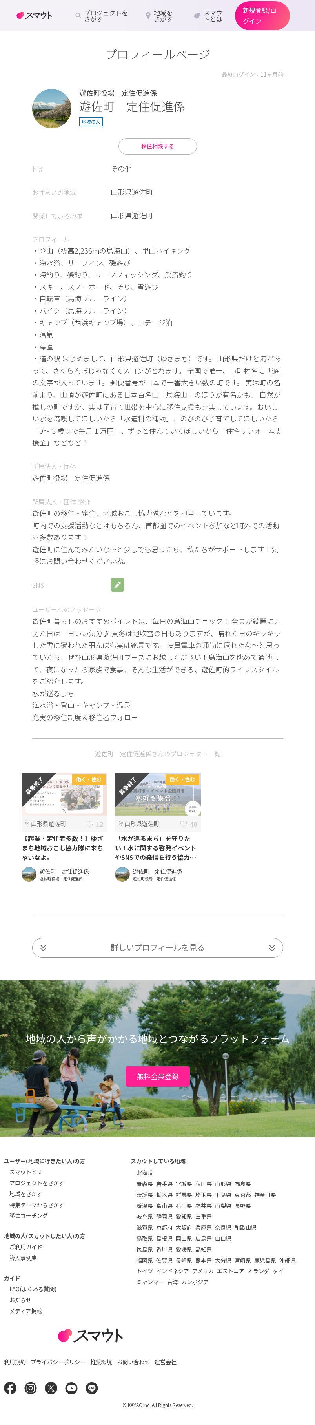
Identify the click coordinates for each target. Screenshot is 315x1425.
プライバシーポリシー (58, 1362)
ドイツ (145, 1271)
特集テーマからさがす (36, 1205)
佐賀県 (164, 1260)
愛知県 (184, 1216)
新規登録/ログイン (260, 15)
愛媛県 (184, 1249)
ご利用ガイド (25, 1247)
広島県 (203, 1238)
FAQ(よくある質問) (32, 1289)
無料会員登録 (158, 1076)
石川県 (184, 1206)
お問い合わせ (133, 1362)
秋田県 (203, 1184)
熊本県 (203, 1260)
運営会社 (166, 1362)
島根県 (164, 1238)
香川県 (164, 1249)
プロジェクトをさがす (36, 1183)
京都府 (164, 1227)
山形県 (223, 1184)
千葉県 (223, 1195)
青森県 (145, 1184)
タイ (278, 1271)
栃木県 (164, 1195)
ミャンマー (150, 1282)
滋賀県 (145, 1227)
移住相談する (157, 146)
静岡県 (164, 1216)
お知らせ (20, 1300)
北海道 (145, 1173)
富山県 (164, 1206)
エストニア (230, 1271)
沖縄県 (287, 1260)
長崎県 (184, 1260)
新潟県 (145, 1206)
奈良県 (223, 1227)
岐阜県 (145, 1216)
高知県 (203, 1249)
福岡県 (145, 1260)
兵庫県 (203, 1227)
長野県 (243, 1206)
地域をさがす (25, 1194)
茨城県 (145, 1195)
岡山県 (184, 1238)
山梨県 (223, 1206)
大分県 (223, 1260)
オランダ (258, 1271)
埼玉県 (203, 1195)
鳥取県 (145, 1238)
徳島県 (145, 1249)
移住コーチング (28, 1215)
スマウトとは (25, 1172)
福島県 (243, 1184)
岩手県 (164, 1184)
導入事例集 (23, 1258)
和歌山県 (246, 1227)
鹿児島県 (265, 1260)
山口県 (223, 1238)
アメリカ (203, 1271)
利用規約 (15, 1362)
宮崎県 (243, 1260)
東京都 (243, 1195)
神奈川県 (265, 1195)
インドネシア (172, 1271)
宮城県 (184, 1184)
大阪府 (184, 1227)
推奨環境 (101, 1362)
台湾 (172, 1282)
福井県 (203, 1206)
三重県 (203, 1216)
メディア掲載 (25, 1311)
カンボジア (195, 1282)
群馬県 (184, 1195)
